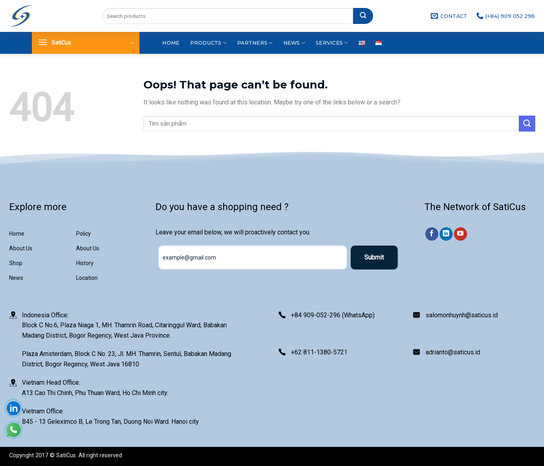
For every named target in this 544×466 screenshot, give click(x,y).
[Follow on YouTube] (460, 234)
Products (208, 43)
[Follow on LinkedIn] (446, 234)
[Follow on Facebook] (431, 234)
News (294, 43)
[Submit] (363, 16)
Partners (255, 43)
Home (170, 43)
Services (332, 43)
